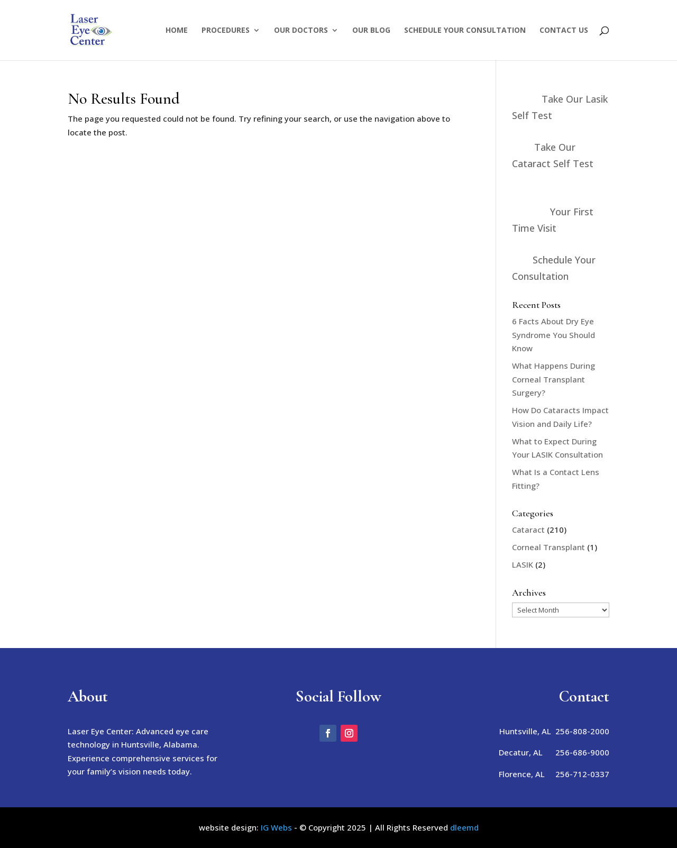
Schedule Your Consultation (465, 30)
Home (177, 30)
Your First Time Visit (552, 219)
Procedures (226, 30)
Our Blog (371, 30)
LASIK (522, 564)
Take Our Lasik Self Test (560, 107)
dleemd (464, 827)
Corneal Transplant (548, 547)
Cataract (528, 529)
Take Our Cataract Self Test (552, 155)
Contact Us (563, 30)
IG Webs (276, 827)
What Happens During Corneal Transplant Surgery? (553, 379)
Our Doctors (301, 30)
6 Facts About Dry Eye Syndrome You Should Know (553, 334)
